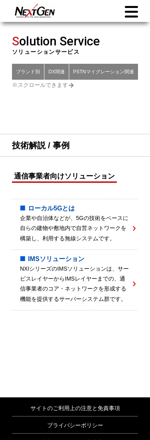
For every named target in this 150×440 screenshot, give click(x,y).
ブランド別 (28, 72)
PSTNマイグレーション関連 (103, 72)
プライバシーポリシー (75, 425)
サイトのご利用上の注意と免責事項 (75, 408)
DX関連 (56, 72)
